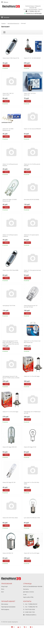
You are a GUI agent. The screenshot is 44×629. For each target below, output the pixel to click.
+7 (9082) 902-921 (33, 11)
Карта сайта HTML (28, 597)
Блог (2, 592)
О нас (24, 594)
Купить (6, 65)
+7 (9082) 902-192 (32, 607)
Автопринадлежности (13, 23)
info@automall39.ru (30, 615)
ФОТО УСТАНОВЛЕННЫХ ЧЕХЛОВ (32, 586)
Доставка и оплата (28, 592)
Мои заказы (4, 604)
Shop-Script (4, 586)
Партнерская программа (8, 607)
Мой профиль (5, 609)
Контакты (26, 589)
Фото (2, 589)
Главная (3, 23)
